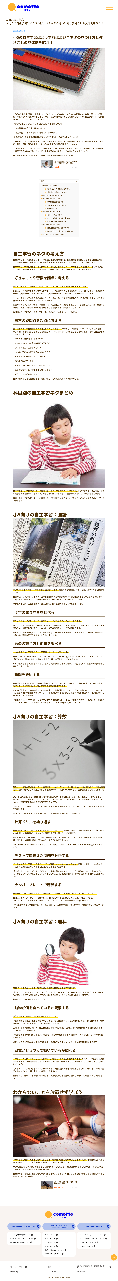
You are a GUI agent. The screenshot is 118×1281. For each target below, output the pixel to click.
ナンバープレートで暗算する (57, 221)
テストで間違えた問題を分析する (58, 218)
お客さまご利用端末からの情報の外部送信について (92, 1267)
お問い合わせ (81, 1272)
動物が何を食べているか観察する (58, 228)
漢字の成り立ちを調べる (55, 202)
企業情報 (12, 1272)
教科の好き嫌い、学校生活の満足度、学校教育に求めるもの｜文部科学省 (50, 813)
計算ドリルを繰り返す (54, 215)
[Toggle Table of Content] (77, 181)
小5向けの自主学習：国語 (51, 199)
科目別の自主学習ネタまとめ (52, 195)
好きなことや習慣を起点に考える (58, 189)
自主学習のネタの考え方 (50, 185)
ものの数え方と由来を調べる (57, 205)
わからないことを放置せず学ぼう (53, 234)
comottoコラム (15, 19)
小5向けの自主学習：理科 (51, 225)
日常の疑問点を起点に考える (57, 192)
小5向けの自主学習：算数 (51, 211)
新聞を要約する (52, 208)
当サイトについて (54, 1267)
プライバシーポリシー (17, 1267)
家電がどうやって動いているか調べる (60, 231)
